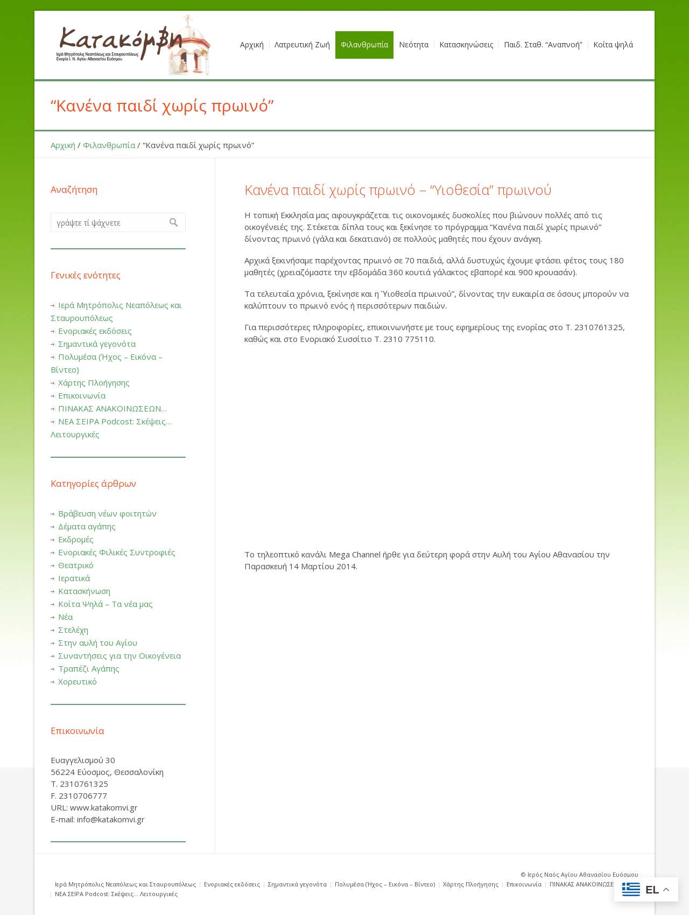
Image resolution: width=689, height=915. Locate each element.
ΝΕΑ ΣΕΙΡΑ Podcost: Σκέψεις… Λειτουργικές (116, 894)
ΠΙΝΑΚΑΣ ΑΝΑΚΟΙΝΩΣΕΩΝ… (112, 408)
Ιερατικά (74, 577)
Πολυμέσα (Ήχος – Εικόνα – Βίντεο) (385, 884)
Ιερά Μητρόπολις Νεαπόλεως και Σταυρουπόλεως (125, 884)
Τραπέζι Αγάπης (88, 668)
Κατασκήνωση (84, 590)
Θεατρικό (76, 565)
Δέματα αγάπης (87, 526)
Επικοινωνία (82, 395)
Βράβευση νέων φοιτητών (107, 513)
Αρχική (63, 144)
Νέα (65, 616)
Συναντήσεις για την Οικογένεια (119, 655)
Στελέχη (73, 629)
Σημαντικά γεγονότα (97, 343)
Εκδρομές (76, 539)
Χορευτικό (77, 681)
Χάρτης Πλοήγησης (94, 382)
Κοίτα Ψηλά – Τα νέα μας (105, 603)
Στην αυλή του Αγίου (97, 642)
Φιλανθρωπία (109, 144)
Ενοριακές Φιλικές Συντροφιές (116, 552)
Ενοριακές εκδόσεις (95, 330)
